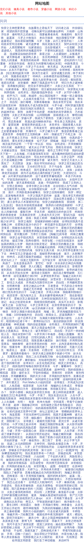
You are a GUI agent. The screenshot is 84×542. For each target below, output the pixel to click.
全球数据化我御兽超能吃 (49, 269)
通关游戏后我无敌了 (35, 347)
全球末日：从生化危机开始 (39, 363)
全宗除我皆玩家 (38, 189)
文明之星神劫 (15, 186)
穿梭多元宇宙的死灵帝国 (23, 450)
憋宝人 (30, 501)
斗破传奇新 (13, 289)
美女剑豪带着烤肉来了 (52, 295)
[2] (5, 20)
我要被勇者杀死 (48, 34)
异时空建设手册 (35, 160)
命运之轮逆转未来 (20, 302)
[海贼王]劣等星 (58, 234)
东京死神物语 (50, 57)
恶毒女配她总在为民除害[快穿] (43, 472)
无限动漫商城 (23, 269)
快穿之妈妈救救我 (53, 202)
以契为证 (21, 305)
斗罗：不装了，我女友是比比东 (48, 395)
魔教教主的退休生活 (57, 266)
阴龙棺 (71, 202)
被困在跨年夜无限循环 (50, 514)
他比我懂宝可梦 (65, 37)
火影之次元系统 (64, 86)
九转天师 (42, 385)
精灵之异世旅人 (67, 363)
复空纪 (39, 263)
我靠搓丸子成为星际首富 (34, 105)
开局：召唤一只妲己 (19, 534)
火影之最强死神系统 (19, 492)
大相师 (71, 31)
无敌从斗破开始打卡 (46, 227)
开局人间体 (53, 292)
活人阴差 (11, 266)
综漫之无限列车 (29, 260)
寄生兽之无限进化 (65, 121)
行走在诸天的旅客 (58, 511)
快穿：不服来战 (68, 360)
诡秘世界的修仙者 (50, 253)
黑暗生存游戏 (64, 147)
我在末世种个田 (21, 334)
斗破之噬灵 (36, 292)
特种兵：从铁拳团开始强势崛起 (51, 76)
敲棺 (63, 137)
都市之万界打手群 (58, 150)
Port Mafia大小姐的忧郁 (37, 382)
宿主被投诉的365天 (53, 89)
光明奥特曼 (13, 285)
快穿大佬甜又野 (54, 256)
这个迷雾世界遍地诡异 (48, 176)
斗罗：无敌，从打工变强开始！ (55, 41)
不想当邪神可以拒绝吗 (36, 414)
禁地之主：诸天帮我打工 (37, 330)
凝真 (34, 495)
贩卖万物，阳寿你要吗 (25, 240)
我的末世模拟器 (17, 463)
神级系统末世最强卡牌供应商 (36, 398)
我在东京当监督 (51, 60)
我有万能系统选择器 (32, 150)
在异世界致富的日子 (64, 305)
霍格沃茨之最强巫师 (26, 298)
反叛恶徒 (58, 208)
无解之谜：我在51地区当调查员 (26, 108)
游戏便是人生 (61, 115)
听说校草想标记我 (66, 485)
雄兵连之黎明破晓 (64, 272)
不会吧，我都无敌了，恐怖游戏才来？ (37, 530)
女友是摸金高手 (23, 263)
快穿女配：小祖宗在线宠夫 (58, 240)
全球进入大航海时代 (41, 482)
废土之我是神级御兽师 (55, 517)
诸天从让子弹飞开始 (41, 147)
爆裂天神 (25, 211)
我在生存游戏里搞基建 (29, 205)
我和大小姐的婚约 (34, 511)
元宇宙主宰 (49, 260)
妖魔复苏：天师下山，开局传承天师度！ (38, 469)
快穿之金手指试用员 (22, 237)
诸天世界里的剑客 (36, 343)
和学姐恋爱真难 (42, 369)
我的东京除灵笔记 (36, 244)
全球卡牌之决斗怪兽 (38, 186)
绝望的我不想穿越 (17, 31)
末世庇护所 (54, 527)
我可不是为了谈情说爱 (20, 524)
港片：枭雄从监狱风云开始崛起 (28, 279)
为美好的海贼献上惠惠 (55, 508)
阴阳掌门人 (13, 421)
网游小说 (60, 9)
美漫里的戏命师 (29, 60)
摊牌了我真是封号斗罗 (44, 82)
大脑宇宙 (44, 208)
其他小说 (11, 13)
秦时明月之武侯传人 (24, 34)
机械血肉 (31, 437)
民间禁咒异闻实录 (57, 463)
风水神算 (66, 66)
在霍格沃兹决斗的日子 (28, 224)
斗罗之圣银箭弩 (67, 327)
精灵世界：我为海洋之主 (22, 295)
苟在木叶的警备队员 (46, 157)
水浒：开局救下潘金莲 (59, 498)
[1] (1, 20)
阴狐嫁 (54, 140)
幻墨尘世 (47, 350)
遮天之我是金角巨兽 (43, 327)
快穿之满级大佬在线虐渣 (26, 311)
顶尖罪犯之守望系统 (46, 534)
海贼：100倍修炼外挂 (19, 314)
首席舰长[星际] (16, 86)
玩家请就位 (35, 47)
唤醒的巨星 (42, 521)
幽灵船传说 (13, 231)
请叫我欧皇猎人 (52, 479)
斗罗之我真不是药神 (39, 195)
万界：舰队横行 (32, 418)
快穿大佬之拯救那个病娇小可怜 (51, 353)
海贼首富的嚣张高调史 (63, 218)
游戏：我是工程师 (36, 218)
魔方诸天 (14, 198)
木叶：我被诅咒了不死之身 (59, 134)
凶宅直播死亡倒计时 (26, 276)
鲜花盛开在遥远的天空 (58, 224)
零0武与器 (69, 214)
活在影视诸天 (53, 47)
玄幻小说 (5, 9)
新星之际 (44, 54)
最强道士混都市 (40, 272)
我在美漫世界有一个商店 (40, 453)
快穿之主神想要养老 (13, 28)
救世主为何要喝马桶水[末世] (44, 63)
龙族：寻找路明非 (49, 182)
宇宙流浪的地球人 (17, 179)
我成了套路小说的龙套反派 (55, 437)
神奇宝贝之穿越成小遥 (23, 253)
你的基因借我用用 (46, 408)
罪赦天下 (57, 521)
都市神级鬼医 (31, 508)
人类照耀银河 (17, 47)
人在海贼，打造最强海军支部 (31, 153)
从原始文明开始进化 (38, 434)
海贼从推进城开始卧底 (53, 495)
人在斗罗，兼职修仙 (23, 360)
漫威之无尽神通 (32, 289)
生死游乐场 (17, 166)
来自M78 (63, 540)
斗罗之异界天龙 (39, 305)
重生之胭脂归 (30, 89)
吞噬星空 (63, 466)
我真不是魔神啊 (62, 414)
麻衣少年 (33, 517)
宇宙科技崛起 (41, 372)
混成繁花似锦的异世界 (23, 54)
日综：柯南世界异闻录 (56, 459)
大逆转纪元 (70, 173)
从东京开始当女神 (17, 272)
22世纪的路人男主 (42, 337)
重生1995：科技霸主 (18, 504)
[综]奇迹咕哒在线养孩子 (36, 198)
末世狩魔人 (40, 466)
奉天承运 (52, 66)
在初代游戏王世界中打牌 (22, 411)
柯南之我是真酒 (67, 247)
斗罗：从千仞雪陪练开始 (39, 446)
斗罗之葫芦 (68, 157)
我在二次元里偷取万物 (39, 356)
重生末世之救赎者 (23, 140)
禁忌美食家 (15, 121)
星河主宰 (63, 421)
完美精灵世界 (27, 214)
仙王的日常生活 (65, 350)
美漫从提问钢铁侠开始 (38, 121)
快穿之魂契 (25, 221)
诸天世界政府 (58, 347)
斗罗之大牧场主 (27, 37)
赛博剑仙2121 (41, 321)
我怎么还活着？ (16, 482)
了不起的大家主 (56, 456)
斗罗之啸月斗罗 (48, 131)
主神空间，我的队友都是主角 (51, 443)
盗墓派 (10, 37)
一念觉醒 (69, 47)
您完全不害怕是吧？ (40, 86)
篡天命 (60, 537)
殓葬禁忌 (20, 147)
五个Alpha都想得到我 (43, 69)
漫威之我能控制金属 (51, 424)
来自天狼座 (46, 37)
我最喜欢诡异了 (20, 76)
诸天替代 (52, 160)
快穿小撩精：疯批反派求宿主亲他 (30, 392)
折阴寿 (69, 372)
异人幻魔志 (35, 266)
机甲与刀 (12, 95)
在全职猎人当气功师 (65, 186)
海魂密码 (66, 34)
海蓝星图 (14, 414)
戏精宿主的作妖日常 (60, 211)
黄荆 (20, 112)
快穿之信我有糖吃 (54, 192)
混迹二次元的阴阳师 (19, 443)
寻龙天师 (39, 211)
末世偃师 (23, 82)
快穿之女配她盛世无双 (44, 137)
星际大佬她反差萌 (50, 430)
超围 (53, 466)
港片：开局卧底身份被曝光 (24, 192)
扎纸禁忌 (72, 537)
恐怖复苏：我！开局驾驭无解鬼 (26, 476)
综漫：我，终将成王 (19, 169)
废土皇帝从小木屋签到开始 (23, 202)
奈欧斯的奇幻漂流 (17, 340)
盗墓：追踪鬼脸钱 (17, 327)
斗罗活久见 (13, 99)
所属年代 (31, 131)
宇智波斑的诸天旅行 (49, 501)
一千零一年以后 (33, 144)
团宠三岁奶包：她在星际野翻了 (55, 524)
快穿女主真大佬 (44, 250)
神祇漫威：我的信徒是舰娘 (30, 324)
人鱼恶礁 (14, 385)
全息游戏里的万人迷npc (28, 498)
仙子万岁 (42, 140)
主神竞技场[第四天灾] (54, 298)
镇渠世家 (28, 385)
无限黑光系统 (15, 356)
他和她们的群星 (26, 208)
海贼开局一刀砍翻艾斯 (20, 514)
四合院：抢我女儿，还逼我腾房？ (55, 314)
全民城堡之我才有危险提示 (57, 405)
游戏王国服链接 (31, 479)
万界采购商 (68, 57)
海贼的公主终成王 (61, 385)
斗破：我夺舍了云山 (60, 108)
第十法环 (46, 450)
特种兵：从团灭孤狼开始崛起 (24, 256)
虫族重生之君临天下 (40, 28)
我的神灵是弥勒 (48, 427)
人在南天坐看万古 (34, 99)
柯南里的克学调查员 (60, 112)
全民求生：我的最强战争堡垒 (35, 92)
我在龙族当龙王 (51, 44)
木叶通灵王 (12, 382)
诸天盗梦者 (32, 44)
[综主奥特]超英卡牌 (17, 73)
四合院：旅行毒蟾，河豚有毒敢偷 (30, 102)
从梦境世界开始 (50, 276)
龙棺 (68, 166)
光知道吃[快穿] (47, 360)
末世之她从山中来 (34, 285)
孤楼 (23, 266)
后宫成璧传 (36, 463)
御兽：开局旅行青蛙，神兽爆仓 (53, 504)
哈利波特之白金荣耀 (47, 379)
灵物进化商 (64, 453)
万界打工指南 (38, 234)
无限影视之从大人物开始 (37, 537)
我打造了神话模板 (44, 540)
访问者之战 (62, 28)
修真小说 (19, 9)
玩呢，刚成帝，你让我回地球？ (39, 95)
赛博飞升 (27, 521)
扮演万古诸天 (40, 73)
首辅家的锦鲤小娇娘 (47, 221)
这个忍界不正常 (27, 318)
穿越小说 (46, 9)
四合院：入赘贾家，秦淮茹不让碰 (54, 492)
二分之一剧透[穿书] (66, 450)
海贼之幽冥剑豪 (62, 434)
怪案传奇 (14, 347)
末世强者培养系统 (47, 237)
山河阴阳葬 (43, 115)
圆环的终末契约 (56, 476)
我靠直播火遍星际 (42, 340)
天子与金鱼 (55, 166)
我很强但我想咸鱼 (45, 302)
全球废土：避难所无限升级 (39, 421)
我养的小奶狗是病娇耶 (59, 205)
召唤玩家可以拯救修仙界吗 (47, 31)
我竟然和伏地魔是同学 (28, 50)
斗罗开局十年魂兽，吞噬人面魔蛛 (54, 334)
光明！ (21, 401)
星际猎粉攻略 (39, 388)
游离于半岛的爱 (35, 112)
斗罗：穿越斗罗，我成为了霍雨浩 (33, 118)
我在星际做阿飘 (24, 41)
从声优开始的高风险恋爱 (21, 427)
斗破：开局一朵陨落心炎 (22, 430)
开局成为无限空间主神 (39, 282)
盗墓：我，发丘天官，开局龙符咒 (27, 128)
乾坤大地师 (43, 401)
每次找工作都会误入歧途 (60, 289)
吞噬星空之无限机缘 (28, 134)
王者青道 (53, 285)
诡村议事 (62, 308)
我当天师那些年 (23, 379)
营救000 (57, 372)
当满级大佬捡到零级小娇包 (55, 318)
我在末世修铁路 (24, 485)
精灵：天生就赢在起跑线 (40, 247)
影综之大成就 (15, 282)
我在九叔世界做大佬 (45, 79)
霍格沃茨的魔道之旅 (62, 244)
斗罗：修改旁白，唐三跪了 (37, 440)
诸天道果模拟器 (25, 182)
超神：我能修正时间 (26, 405)
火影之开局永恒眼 (23, 115)
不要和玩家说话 (54, 50)
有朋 (31, 401)
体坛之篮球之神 (48, 411)
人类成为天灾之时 (49, 214)
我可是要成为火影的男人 (49, 169)
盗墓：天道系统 (29, 350)
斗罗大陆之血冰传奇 (24, 424)
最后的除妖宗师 (62, 321)
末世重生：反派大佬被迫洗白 (48, 179)
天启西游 (17, 163)
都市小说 (33, 9)
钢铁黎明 (17, 343)
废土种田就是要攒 (63, 392)
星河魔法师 (21, 234)
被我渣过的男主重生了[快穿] (23, 459)
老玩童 (65, 427)
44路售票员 (71, 63)
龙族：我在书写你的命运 (41, 163)
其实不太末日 (66, 302)
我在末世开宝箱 (62, 102)
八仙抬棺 (39, 456)
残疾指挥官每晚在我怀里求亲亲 (31, 366)
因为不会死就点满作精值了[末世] (40, 173)
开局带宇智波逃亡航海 (61, 99)
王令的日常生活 (36, 166)
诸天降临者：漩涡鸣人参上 (23, 57)
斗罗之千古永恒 (35, 66)
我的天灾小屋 (38, 376)
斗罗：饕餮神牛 (62, 366)
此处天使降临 (45, 485)
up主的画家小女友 (43, 308)
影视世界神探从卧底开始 (38, 231)
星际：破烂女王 (20, 372)
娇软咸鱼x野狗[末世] (62, 128)
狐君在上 (11, 350)
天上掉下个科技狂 (34, 527)
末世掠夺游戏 (17, 63)
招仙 (49, 144)
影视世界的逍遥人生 (34, 124)
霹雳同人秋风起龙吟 (19, 157)
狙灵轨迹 (22, 337)
